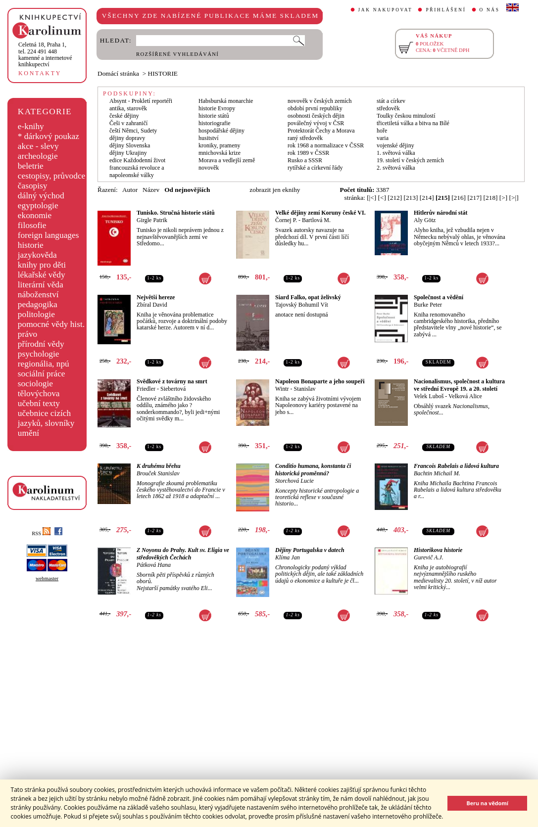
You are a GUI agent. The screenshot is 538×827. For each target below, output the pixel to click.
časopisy (33, 185)
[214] (427, 197)
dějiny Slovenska (129, 145)
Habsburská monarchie (225, 100)
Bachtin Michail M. (437, 473)
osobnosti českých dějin (316, 115)
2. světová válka (396, 167)
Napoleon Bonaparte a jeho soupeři (320, 381)
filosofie (32, 225)
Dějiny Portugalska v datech (309, 550)
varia (383, 138)
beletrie (31, 166)
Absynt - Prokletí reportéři (140, 100)
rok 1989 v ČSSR (308, 152)
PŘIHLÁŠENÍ (446, 9)
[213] (411, 197)
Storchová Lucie (294, 480)
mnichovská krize (219, 152)
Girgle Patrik (152, 220)
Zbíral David (152, 304)
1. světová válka (396, 152)
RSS (41, 533)
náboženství (38, 294)
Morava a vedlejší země (226, 160)
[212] (395, 197)
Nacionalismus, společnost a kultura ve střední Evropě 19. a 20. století (459, 385)
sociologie (35, 383)
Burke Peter (428, 304)
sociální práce (41, 373)
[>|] (514, 197)
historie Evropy (216, 108)
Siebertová (173, 388)
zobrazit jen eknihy (274, 189)
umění (28, 433)
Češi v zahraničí (128, 123)
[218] (491, 197)
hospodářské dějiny (221, 130)
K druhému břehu (159, 465)
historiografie (214, 123)
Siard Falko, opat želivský (308, 297)
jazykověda (37, 255)
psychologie (38, 354)
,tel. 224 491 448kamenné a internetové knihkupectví (45, 54)
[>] (503, 197)
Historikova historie (438, 550)
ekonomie (34, 215)
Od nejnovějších (187, 189)
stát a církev (391, 100)
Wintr (282, 388)
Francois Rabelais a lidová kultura (456, 465)
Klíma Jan (287, 557)
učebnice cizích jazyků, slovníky (46, 418)
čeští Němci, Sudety (133, 130)
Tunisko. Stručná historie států (176, 212)
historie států (213, 115)
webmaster (47, 578)
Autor (130, 189)
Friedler (146, 388)
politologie (36, 314)
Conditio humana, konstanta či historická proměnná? (313, 469)
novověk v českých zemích (320, 100)
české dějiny (124, 115)
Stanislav (305, 388)
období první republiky (315, 108)
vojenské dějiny (395, 145)
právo (27, 334)
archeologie (38, 156)
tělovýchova (39, 393)
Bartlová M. (316, 220)
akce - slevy (38, 146)
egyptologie (38, 205)
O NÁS (490, 9)
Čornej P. (286, 220)
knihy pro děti (42, 265)
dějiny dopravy (127, 138)
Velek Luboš (428, 396)
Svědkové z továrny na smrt (172, 381)
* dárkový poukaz (48, 136)
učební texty (39, 403)
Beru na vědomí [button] (487, 803)
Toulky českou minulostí (406, 115)
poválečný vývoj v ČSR (316, 123)
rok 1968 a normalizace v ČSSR (326, 145)
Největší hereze (156, 297)
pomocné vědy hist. (51, 324)
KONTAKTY (39, 73)
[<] (382, 197)
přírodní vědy (41, 344)
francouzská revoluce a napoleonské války (136, 171)
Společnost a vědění (438, 297)
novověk (208, 167)
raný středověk (305, 138)
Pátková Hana (154, 564)
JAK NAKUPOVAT (385, 9)
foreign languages (48, 235)
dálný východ (41, 195)
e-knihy (31, 126)
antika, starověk (128, 108)
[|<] (371, 197)
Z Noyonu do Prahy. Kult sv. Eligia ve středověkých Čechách (183, 554)
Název (151, 189)
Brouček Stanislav (158, 473)
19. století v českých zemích (410, 160)
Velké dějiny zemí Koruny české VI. (320, 212)
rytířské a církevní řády (315, 167)
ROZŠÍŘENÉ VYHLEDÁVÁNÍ (177, 54)
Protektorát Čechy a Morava (321, 130)
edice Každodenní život (137, 160)
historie (31, 245)
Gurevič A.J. (428, 557)
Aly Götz (425, 220)
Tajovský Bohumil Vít (301, 304)
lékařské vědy (41, 274)
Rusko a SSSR (305, 160)
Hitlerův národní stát (440, 212)
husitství (208, 138)
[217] (474, 197)
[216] (458, 197)
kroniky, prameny (219, 145)
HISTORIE (163, 73)
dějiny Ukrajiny (128, 152)
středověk (388, 108)
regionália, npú (43, 363)
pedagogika (37, 304)
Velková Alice (465, 396)
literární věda (40, 284)
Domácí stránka (118, 73)
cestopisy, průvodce (52, 176)
